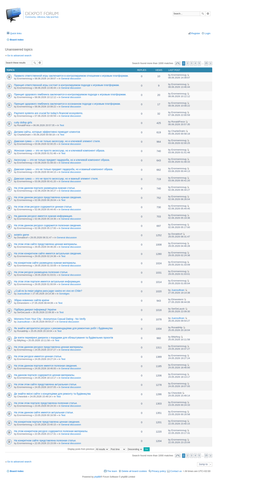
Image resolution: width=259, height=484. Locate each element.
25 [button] (206, 63)
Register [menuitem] (195, 33)
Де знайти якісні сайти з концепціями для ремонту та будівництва (52, 393)
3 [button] (191, 63)
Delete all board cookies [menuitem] (134, 471)
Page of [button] (178, 63)
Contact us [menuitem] (176, 471)
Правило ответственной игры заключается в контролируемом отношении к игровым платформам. (71, 75)
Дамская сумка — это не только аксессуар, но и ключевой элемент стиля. (57, 141)
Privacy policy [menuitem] (158, 471)
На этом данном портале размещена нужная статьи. (44, 188)
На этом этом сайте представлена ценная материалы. (46, 244)
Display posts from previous (88, 449)
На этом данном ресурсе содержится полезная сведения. (47, 225)
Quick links (16, 33)
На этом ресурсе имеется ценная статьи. (38, 356)
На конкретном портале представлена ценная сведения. (47, 421)
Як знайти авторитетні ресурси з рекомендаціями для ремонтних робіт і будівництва (63, 328)
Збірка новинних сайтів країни (31, 300)
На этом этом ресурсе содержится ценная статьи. (43, 206)
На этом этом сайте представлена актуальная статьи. (45, 384)
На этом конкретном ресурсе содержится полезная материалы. (51, 431)
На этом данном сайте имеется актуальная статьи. (44, 412)
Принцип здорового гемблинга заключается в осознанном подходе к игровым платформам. (67, 103)
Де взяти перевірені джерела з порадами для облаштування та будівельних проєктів (63, 337)
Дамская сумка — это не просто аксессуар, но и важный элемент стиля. (56, 178)
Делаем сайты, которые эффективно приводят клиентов (47, 131)
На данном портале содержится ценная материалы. (44, 375)
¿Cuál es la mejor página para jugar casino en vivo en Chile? (48, 290)
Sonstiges (64, 293)
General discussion (71, 78)
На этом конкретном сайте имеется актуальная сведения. (47, 253)
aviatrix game (21, 234)
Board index (17, 471)
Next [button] (210, 63)
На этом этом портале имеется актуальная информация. (47, 281)
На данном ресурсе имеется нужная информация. (43, 216)
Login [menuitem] (207, 33)
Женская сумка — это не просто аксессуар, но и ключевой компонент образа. (59, 150)
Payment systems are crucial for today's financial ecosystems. (48, 113)
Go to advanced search (19, 55)
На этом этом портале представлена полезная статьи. (45, 403)
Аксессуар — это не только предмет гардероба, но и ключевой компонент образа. (62, 159)
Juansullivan (23, 293)
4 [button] (195, 63)
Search (202, 14)
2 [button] (187, 63)
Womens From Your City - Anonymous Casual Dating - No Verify (50, 318)
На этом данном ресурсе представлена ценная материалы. (48, 347)
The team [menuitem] (112, 471)
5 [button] (199, 63)
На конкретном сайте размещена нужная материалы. (45, 262)
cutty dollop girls (23, 122)
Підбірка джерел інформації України (35, 309)
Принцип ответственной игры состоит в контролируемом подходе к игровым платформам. (66, 85)
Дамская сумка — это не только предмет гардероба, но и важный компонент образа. (63, 169)
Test (62, 125)
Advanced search (207, 14)
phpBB (97, 477)
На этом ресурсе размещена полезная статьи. (41, 272)
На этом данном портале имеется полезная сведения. (45, 365)
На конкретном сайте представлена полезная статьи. (45, 440)
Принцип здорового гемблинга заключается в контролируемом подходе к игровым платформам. (70, 94)
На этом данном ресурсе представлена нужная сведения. (47, 197)
